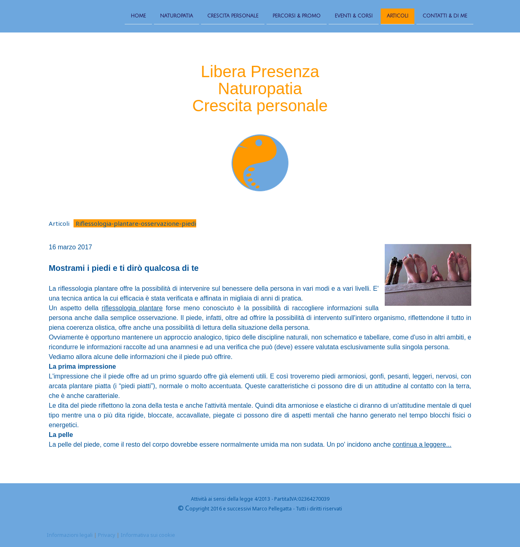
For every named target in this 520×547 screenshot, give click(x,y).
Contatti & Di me (444, 15)
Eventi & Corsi (354, 15)
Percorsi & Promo (297, 15)
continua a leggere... (421, 444)
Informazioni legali (70, 534)
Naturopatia (176, 15)
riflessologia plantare (132, 308)
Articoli (397, 15)
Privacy (106, 534)
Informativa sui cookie (148, 534)
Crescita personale (232, 15)
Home (138, 15)
